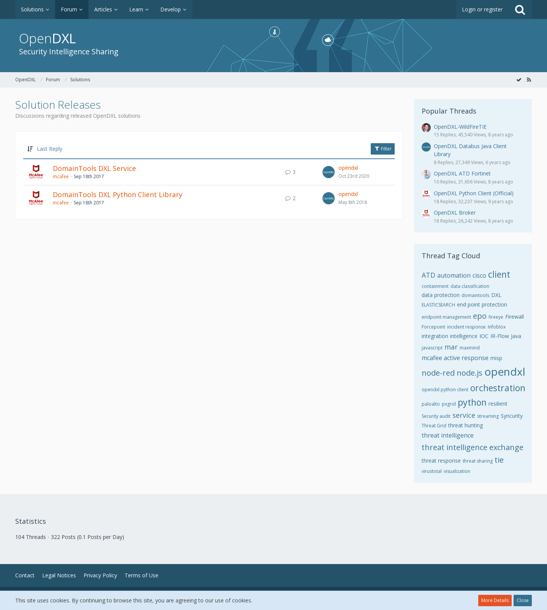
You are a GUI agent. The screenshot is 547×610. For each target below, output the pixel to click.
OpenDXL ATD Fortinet (462, 173)
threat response (441, 460)
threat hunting (465, 425)
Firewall (514, 316)
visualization (457, 471)
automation (454, 275)
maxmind (470, 348)
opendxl (348, 167)
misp (496, 358)
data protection (441, 295)
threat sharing (478, 461)
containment (435, 286)
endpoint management (446, 317)
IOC (484, 336)
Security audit (436, 416)
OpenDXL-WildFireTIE (460, 126)
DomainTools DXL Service (94, 168)
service (463, 415)
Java (516, 336)
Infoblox (497, 327)
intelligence (463, 336)
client (499, 274)
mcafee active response (455, 358)
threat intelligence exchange (472, 447)
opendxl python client (445, 389)
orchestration (497, 388)
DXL (496, 295)
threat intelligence (448, 435)
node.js (469, 373)
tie (499, 460)
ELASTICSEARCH (438, 305)
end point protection (482, 304)
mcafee (61, 176)
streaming (488, 416)
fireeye (496, 317)
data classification (470, 286)
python (472, 402)
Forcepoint (433, 327)
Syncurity (512, 415)
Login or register (482, 9)
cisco (479, 275)
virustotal (432, 471)
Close (523, 600)
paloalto (431, 404)
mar (451, 346)
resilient (498, 403)
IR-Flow (499, 336)
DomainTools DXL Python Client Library (117, 194)
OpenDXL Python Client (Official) (474, 193)
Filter (383, 148)
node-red (438, 373)
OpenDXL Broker (455, 212)
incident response (466, 327)
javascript (432, 348)
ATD (428, 275)
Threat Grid (434, 425)
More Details (495, 600)
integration (435, 336)
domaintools (475, 295)
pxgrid (449, 404)
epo (480, 316)
